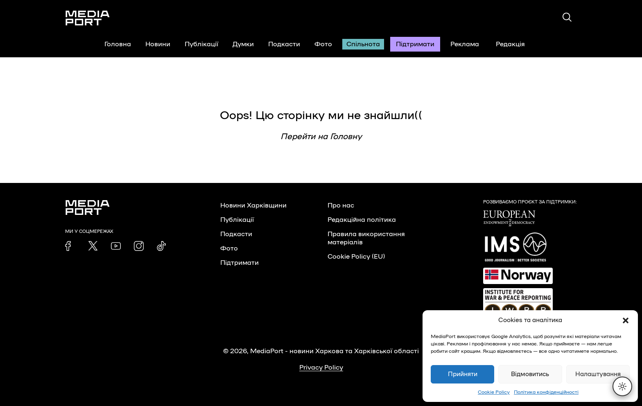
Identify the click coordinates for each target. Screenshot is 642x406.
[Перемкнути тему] (622, 386)
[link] (70, 246)
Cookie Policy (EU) (356, 256)
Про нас (341, 205)
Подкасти (284, 44)
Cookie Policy (494, 392)
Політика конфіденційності (546, 392)
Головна (117, 44)
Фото (323, 44)
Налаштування (598, 374)
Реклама (464, 44)
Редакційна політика (362, 220)
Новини (157, 44)
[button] (626, 320)
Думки (243, 44)
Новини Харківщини (253, 205)
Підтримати (415, 44)
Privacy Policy (321, 367)
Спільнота (363, 44)
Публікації (201, 44)
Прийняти (462, 374)
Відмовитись (530, 374)
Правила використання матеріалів (366, 238)
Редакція (515, 44)
